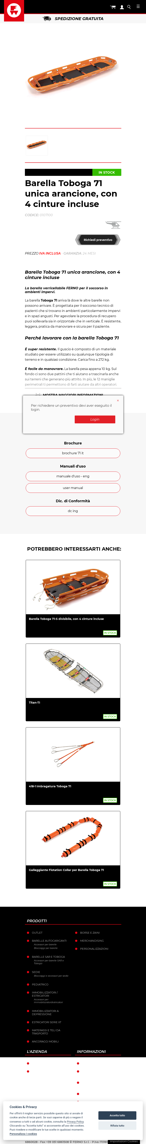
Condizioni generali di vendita (99, 1073)
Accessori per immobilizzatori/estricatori (48, 1001)
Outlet (37, 932)
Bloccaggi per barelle (46, 948)
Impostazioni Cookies (124, 1141)
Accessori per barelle (45, 944)
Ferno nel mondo (46, 1063)
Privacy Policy (75, 1121)
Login (94, 419)
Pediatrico (40, 984)
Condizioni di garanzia (99, 1063)
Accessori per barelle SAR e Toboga (49, 962)
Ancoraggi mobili (45, 1041)
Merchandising (92, 940)
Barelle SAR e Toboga (48, 956)
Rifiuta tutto (117, 1125)
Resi (85, 1093)
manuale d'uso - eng (72, 476)
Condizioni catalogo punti (98, 1084)
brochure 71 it (73, 453)
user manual (73, 488)
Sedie (36, 972)
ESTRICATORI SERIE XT (46, 1022)
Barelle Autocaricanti (49, 940)
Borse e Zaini (90, 932)
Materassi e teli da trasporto (46, 1032)
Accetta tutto (117, 1115)
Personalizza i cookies (23, 1133)
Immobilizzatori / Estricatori (45, 994)
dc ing (73, 511)
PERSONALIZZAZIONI (94, 948)
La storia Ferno (44, 1071)
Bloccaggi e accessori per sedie (51, 975)
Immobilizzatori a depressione (45, 1012)
